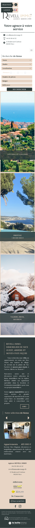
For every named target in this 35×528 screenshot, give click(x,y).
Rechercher (19, 89)
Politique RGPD (5, 514)
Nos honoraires (20, 513)
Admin (29, 513)
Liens (26, 513)
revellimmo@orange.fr (14, 35)
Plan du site (4, 513)
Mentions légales (12, 513)
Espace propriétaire (17, 501)
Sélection (6, 5)
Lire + (24, 406)
